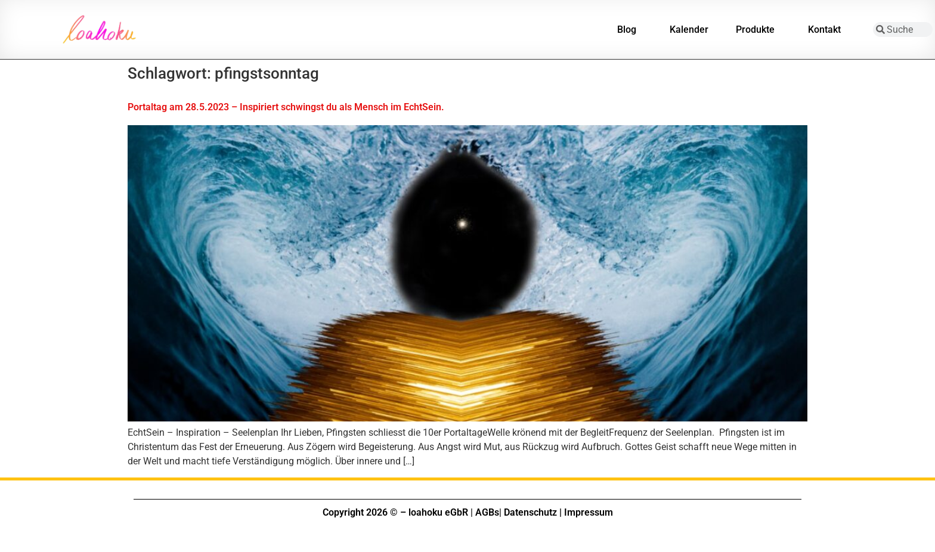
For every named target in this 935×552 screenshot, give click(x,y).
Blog (629, 30)
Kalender (689, 29)
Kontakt (827, 30)
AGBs (487, 512)
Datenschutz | (533, 512)
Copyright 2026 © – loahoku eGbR (395, 512)
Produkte (758, 30)
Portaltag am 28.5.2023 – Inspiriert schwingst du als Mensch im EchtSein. (286, 107)
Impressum (588, 512)
